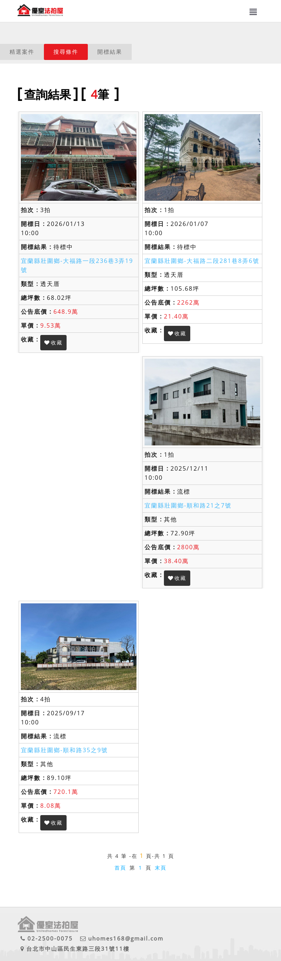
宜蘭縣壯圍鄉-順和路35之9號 (64, 750)
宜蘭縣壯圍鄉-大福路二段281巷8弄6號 (202, 261)
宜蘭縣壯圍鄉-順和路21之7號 (188, 505)
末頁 (160, 867)
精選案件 (22, 51)
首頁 (120, 867)
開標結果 (109, 51)
